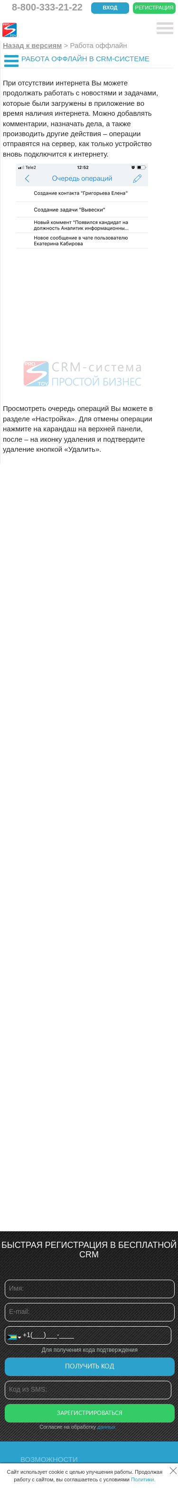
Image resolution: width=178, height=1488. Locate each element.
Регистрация (154, 7)
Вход (110, 7)
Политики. (143, 1479)
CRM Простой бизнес (72, 30)
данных (106, 1427)
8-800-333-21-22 (47, 7)
